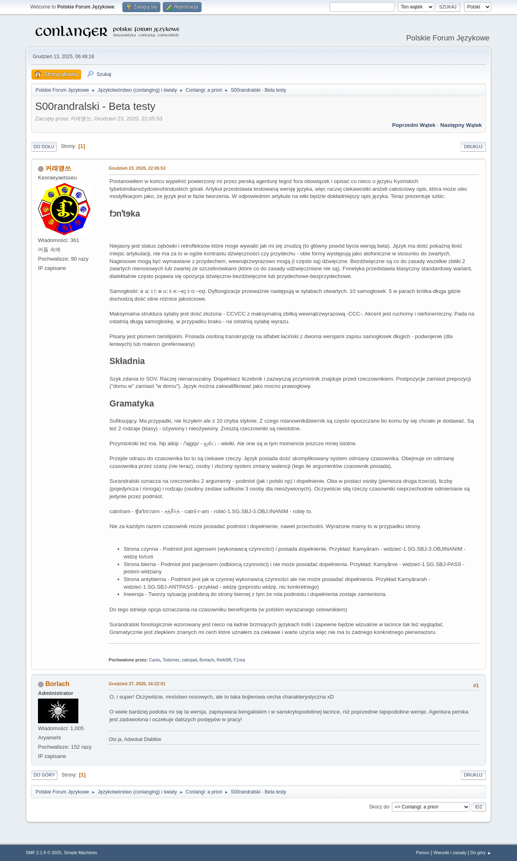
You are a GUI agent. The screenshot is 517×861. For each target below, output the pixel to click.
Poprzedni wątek (413, 125)
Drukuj (473, 146)
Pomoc (423, 852)
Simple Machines (80, 852)
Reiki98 (223, 659)
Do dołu (44, 146)
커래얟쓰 (58, 168)
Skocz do (379, 806)
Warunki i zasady (450, 852)
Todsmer (171, 659)
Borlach (207, 659)
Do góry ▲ (481, 852)
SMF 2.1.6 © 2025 (43, 852)
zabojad (189, 659)
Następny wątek (461, 125)
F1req (239, 659)
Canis (154, 659)
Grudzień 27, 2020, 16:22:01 (137, 683)
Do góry (44, 775)
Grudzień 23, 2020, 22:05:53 (137, 168)
